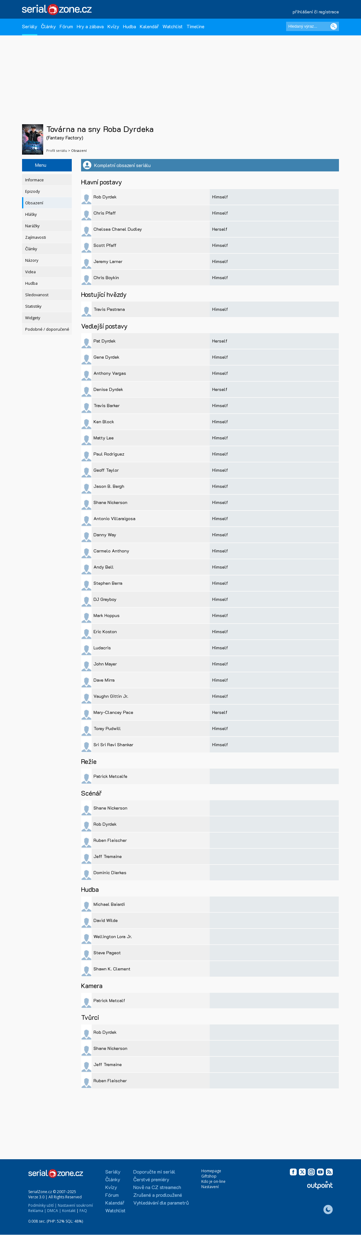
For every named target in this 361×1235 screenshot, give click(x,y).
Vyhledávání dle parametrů (161, 1202)
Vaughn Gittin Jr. (111, 696)
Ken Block (104, 422)
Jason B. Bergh (109, 486)
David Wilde (106, 920)
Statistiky (33, 306)
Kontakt (68, 1210)
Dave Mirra (104, 680)
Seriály (29, 26)
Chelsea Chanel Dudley (118, 229)
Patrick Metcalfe (110, 776)
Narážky (32, 226)
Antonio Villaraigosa (114, 518)
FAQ (83, 1210)
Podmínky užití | (42, 1205)
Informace (34, 180)
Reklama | (37, 1210)
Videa (30, 272)
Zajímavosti (35, 237)
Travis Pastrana (109, 309)
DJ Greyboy (105, 599)
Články (48, 26)
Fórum (66, 26)
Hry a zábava (90, 26)
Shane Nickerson (110, 502)
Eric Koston (105, 631)
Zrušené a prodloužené (157, 1195)
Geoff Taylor (106, 470)
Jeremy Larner (108, 261)
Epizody (32, 191)
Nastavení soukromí (75, 1205)
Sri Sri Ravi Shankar (113, 744)
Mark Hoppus (107, 615)
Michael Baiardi (109, 904)
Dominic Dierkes (110, 872)
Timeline (195, 26)
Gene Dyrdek (106, 357)
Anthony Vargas (110, 373)
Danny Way (105, 535)
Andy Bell (104, 567)
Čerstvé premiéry (151, 1179)
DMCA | (54, 1210)
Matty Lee (104, 438)
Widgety (32, 317)
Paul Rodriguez (109, 454)
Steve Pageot (107, 953)
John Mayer (105, 664)
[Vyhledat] (333, 26)
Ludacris (102, 648)
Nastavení (210, 1186)
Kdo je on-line (213, 1181)
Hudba (129, 26)
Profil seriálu (56, 150)
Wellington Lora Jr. (113, 936)
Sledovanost (36, 294)
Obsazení (34, 203)
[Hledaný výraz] (312, 26)
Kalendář (149, 26)
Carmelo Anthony (111, 551)
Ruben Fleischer (110, 840)
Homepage (211, 1171)
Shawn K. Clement (112, 969)
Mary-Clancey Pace (113, 712)
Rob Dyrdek (105, 197)
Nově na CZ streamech (157, 1187)
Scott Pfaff (105, 245)
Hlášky (31, 214)
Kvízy (113, 26)
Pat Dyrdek (105, 341)
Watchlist (172, 26)
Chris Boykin (106, 277)
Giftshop (209, 1176)
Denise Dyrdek (108, 389)
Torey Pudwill (107, 728)
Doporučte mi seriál (154, 1171)
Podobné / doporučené (47, 329)
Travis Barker (107, 405)
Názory (31, 260)
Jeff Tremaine (108, 856)
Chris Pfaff (105, 213)
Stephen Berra (108, 583)
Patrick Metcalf (109, 1000)
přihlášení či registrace (316, 12)
